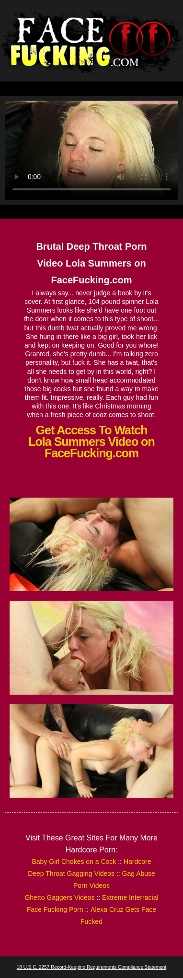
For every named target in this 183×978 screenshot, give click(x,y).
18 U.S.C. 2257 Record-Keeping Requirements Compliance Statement (91, 967)
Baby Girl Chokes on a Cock (74, 861)
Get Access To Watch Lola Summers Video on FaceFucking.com (91, 441)
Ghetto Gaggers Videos (59, 897)
